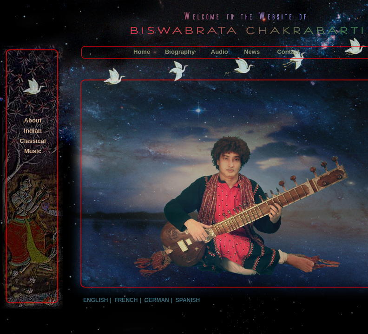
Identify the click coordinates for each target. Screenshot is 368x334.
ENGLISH (95, 300)
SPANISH (188, 300)
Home (141, 51)
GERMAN (156, 300)
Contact (288, 51)
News (252, 51)
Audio (219, 51)
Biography (180, 51)
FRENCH (126, 300)
